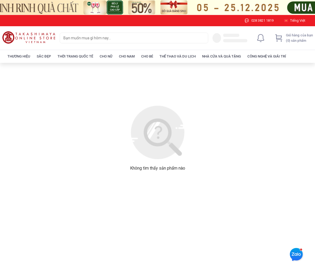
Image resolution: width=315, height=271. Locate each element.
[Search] (203, 38)
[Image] (157, 7)
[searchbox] (129, 38)
